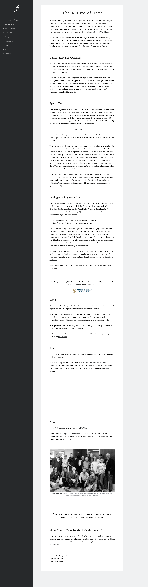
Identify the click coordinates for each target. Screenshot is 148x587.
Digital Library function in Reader (75, 434)
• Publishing (8, 41)
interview (85, 428)
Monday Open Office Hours (92, 180)
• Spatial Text (9, 24)
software (106, 368)
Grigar (68, 112)
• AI (5, 49)
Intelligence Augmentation (79, 203)
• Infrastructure (9, 28)
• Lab (5, 45)
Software (80, 326)
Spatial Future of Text (82, 129)
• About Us (7, 54)
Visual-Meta (62, 337)
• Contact (7, 58)
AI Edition (67, 439)
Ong (75, 110)
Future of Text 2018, (57, 493)
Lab (75, 314)
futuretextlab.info (56, 545)
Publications (54, 183)
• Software (7, 33)
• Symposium (8, 37)
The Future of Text (11, 20)
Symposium (76, 180)
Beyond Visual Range (102, 32)
